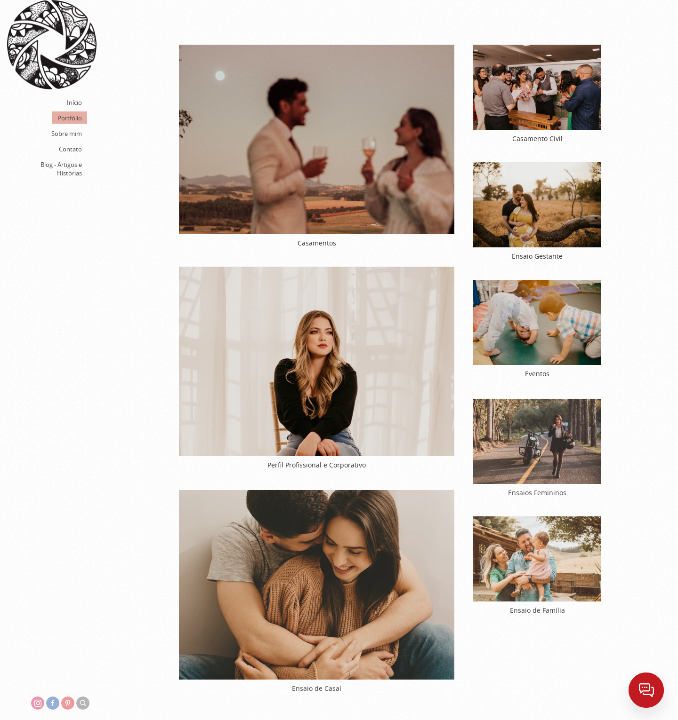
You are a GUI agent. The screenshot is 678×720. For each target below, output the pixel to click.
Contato (70, 149)
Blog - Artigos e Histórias (61, 168)
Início (74, 102)
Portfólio (69, 118)
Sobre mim (66, 133)
